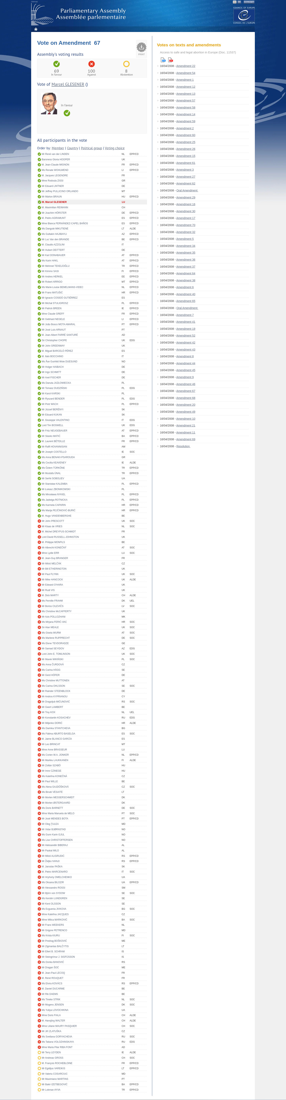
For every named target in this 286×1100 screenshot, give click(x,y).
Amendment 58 (185, 107)
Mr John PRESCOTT (53, 521)
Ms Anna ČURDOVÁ (53, 664)
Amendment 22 (185, 66)
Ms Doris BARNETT (52, 808)
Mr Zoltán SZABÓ (51, 765)
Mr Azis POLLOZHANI (54, 616)
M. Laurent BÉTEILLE (53, 441)
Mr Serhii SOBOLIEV (53, 478)
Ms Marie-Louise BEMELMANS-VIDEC (62, 287)
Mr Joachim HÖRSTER (54, 212)
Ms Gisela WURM (51, 632)
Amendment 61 (185, 162)
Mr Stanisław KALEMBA (55, 483)
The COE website (244, 15)
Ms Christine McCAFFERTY (57, 611)
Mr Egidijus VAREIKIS (53, 1068)
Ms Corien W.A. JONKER (55, 754)
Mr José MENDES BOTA (55, 818)
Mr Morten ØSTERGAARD (56, 802)
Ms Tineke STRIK (51, 999)
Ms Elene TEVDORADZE (55, 643)
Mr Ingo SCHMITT (51, 372)
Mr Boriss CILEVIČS (53, 606)
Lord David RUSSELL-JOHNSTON (60, 537)
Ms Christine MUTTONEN (55, 680)
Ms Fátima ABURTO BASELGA (58, 733)
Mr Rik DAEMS (50, 994)
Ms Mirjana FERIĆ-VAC (54, 622)
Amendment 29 (185, 197)
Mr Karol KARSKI (51, 393)
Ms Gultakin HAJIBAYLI (54, 234)
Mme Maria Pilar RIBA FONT (57, 1047)
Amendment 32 (185, 232)
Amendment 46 (185, 384)
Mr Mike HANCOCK (52, 579)
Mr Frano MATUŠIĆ (52, 292)
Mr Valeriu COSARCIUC (55, 1073)
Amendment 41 (185, 321)
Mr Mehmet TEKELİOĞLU (56, 266)
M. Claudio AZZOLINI (53, 244)
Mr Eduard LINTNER (53, 186)
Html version (163, 59)
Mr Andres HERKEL (52, 276)
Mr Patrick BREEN (52, 308)
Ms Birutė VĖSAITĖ (52, 792)
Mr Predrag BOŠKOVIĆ (54, 941)
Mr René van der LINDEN (55, 154)
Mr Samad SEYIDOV (53, 648)
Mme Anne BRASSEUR (54, 749)
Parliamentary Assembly (79, 14)
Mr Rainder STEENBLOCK (56, 691)
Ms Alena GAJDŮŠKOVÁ (55, 786)
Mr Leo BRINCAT (51, 744)
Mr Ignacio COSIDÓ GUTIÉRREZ (59, 297)
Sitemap (34, 2)
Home (35, 29)
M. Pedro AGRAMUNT (54, 218)
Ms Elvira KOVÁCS (52, 983)
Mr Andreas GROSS (52, 1057)
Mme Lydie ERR (50, 553)
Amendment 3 (185, 169)
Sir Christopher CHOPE (54, 340)
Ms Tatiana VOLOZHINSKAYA (58, 1041)
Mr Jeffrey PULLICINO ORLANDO (60, 191)
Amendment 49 (185, 411)
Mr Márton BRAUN (52, 196)
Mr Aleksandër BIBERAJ (55, 845)
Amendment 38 (185, 280)
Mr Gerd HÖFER (51, 675)
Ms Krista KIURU (51, 935)
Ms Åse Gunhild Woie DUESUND (59, 361)
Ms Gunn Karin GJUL (53, 834)
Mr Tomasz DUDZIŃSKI (54, 388)
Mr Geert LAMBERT (52, 707)
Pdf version (170, 59)
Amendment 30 (185, 211)
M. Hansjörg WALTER (53, 1020)
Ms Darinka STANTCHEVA (56, 728)
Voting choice (115, 148)
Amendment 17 (185, 218)
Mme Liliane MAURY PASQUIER (59, 1026)
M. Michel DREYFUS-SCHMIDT (59, 531)
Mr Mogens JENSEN (53, 1004)
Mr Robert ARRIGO (52, 281)
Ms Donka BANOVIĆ (53, 962)
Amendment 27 (185, 176)
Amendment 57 (185, 100)
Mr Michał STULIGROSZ (55, 303)
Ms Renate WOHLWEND (55, 170)
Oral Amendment (187, 190)
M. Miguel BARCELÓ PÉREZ (57, 351)
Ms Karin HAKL (50, 260)
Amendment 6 (185, 287)
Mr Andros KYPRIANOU (55, 696)
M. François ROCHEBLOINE (57, 1063)
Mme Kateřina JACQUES (55, 914)
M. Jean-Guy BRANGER (55, 558)
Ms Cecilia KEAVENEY (54, 462)
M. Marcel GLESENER (54, 202)
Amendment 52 (185, 335)
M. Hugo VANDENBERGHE (56, 515)
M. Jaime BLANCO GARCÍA (57, 738)
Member (58, 148)
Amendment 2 (185, 128)
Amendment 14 (185, 114)
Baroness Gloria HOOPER (56, 159)
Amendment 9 (185, 377)
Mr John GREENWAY (53, 345)
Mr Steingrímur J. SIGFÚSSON (58, 957)
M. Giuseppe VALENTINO (56, 420)
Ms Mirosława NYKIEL (54, 494)
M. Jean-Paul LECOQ (53, 972)
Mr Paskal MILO (50, 850)
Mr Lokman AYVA (51, 1089)
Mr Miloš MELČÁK (51, 563)
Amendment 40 (185, 294)
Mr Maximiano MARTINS (55, 1079)
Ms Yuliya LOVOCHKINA (55, 1010)
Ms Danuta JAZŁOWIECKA (56, 383)
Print (141, 54)
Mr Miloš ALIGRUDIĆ (53, 856)
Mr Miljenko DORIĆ (52, 723)
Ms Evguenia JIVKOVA (54, 909)
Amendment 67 (185, 391)
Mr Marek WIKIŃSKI (52, 659)
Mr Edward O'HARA (52, 584)
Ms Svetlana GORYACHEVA (57, 1036)
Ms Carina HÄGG (51, 670)
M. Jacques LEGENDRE (55, 175)
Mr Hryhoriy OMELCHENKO (57, 877)
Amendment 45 (185, 370)
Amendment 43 (185, 349)
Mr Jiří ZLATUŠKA (51, 1031)
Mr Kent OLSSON (51, 903)
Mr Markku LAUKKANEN (55, 760)
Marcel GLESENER (68, 84)
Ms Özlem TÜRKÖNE (53, 467)
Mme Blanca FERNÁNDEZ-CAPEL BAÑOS (65, 223)
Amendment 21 (185, 425)
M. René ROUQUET (53, 978)
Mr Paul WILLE (50, 781)
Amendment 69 (185, 439)
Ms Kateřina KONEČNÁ (54, 776)
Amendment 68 (185, 398)
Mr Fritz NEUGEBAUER (54, 430)
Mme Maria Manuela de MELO (58, 813)
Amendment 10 (185, 418)
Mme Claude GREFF (53, 313)
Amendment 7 (185, 315)
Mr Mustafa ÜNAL (51, 473)
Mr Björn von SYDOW (53, 893)
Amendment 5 (185, 238)
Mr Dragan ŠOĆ (50, 967)
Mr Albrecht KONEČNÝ (54, 547)
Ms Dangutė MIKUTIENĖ (55, 228)
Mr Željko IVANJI (51, 861)
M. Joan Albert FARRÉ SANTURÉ (60, 335)
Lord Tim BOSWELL (52, 425)
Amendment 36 (185, 259)
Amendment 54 (185, 73)
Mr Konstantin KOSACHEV (56, 717)
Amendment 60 (185, 135)
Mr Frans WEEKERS (53, 925)
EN (234, 2)
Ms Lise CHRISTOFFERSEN (57, 840)
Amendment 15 (185, 155)
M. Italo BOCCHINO (52, 356)
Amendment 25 (185, 142)
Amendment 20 (185, 404)
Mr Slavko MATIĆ (51, 436)
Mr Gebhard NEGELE (53, 319)
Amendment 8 (185, 356)
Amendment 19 (185, 328)
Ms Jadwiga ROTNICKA (55, 499)
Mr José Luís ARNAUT (54, 329)
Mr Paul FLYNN (50, 574)
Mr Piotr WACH (50, 404)
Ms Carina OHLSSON (53, 686)
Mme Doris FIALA (51, 1015)
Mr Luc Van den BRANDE (55, 239)
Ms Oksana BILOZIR (53, 882)
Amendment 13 (185, 93)
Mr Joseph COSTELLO (54, 451)
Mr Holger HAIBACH (53, 367)
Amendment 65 (185, 301)
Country (72, 148)
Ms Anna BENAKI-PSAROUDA (58, 457)
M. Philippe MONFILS (53, 542)
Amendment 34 (185, 245)
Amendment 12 (185, 86)
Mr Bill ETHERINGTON (54, 568)
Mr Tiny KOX (48, 712)
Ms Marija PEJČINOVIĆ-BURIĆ (58, 510)
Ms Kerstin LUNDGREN (54, 898)
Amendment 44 (185, 363)
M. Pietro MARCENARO (55, 871)
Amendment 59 (185, 121)
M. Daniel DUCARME (53, 988)
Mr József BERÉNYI (52, 409)
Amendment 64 (185, 273)
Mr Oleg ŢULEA (50, 824)
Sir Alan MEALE (50, 627)
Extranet (249, 2)
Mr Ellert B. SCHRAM (53, 951)
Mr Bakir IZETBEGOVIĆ (55, 1084)
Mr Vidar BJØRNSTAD (54, 829)
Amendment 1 (185, 79)
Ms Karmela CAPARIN (54, 505)
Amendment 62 (185, 183)
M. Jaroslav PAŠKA (52, 866)
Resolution (184, 446)
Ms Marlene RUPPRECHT (56, 638)
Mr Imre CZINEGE (51, 770)
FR (239, 2)
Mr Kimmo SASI (50, 271)
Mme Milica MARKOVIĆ (54, 919)
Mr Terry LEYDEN (51, 1052)
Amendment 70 (185, 225)
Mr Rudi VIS (48, 590)
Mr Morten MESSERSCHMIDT (58, 797)
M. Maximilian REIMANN (55, 207)
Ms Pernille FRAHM (52, 600)
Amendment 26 (185, 148)
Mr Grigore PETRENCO (54, 930)
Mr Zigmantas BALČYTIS (55, 946)
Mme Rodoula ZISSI (52, 180)
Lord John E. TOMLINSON (56, 654)
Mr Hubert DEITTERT (53, 250)
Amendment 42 (185, 342)
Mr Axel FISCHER (51, 377)
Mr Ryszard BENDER (53, 398)
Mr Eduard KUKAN (52, 414)
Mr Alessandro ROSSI (53, 887)
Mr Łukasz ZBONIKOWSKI (56, 489)
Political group (91, 148)
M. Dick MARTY (50, 595)
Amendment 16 (185, 204)
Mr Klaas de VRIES (52, 526)
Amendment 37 (185, 266)
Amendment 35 (185, 252)
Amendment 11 (185, 432)
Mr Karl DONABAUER (53, 255)
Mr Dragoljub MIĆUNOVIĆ (56, 701)
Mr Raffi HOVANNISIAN (54, 446)
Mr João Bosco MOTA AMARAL (58, 324)
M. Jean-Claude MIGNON (55, 164)
